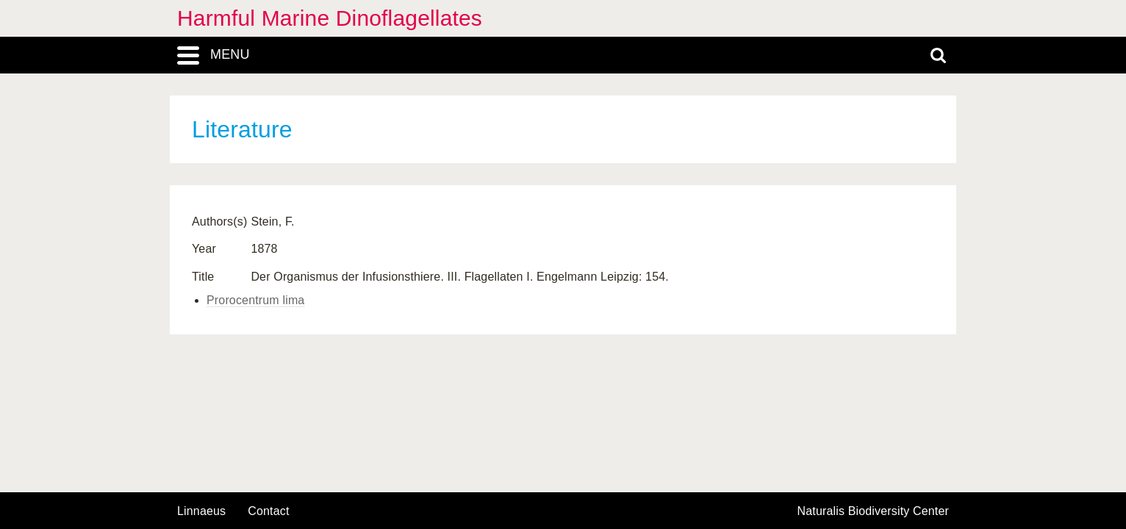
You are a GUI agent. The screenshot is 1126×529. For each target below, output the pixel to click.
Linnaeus (201, 511)
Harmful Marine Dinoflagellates (329, 18)
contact (268, 511)
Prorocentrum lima (255, 300)
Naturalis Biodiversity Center (873, 511)
